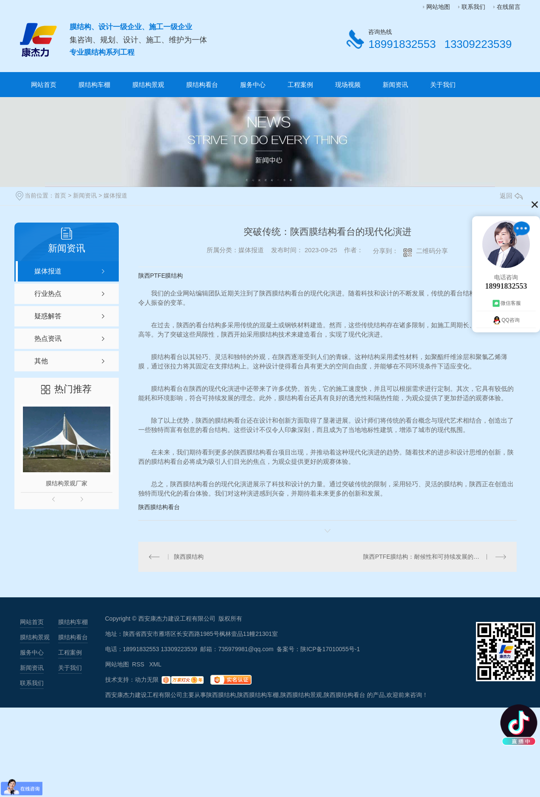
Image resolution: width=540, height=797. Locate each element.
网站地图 (438, 6)
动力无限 (147, 679)
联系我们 (473, 6)
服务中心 (253, 84)
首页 (60, 195)
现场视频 (348, 84)
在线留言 (508, 6)
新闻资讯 (395, 84)
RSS (139, 664)
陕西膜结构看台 (159, 507)
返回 (511, 195)
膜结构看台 (202, 84)
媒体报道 (115, 195)
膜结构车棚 (94, 84)
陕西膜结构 (189, 556)
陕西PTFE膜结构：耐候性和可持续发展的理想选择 (430, 556)
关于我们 (443, 84)
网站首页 (43, 84)
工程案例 (300, 84)
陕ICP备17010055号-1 (330, 649)
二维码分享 (432, 250)
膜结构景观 (148, 84)
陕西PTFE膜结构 (160, 275)
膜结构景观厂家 (66, 483)
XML (155, 664)
